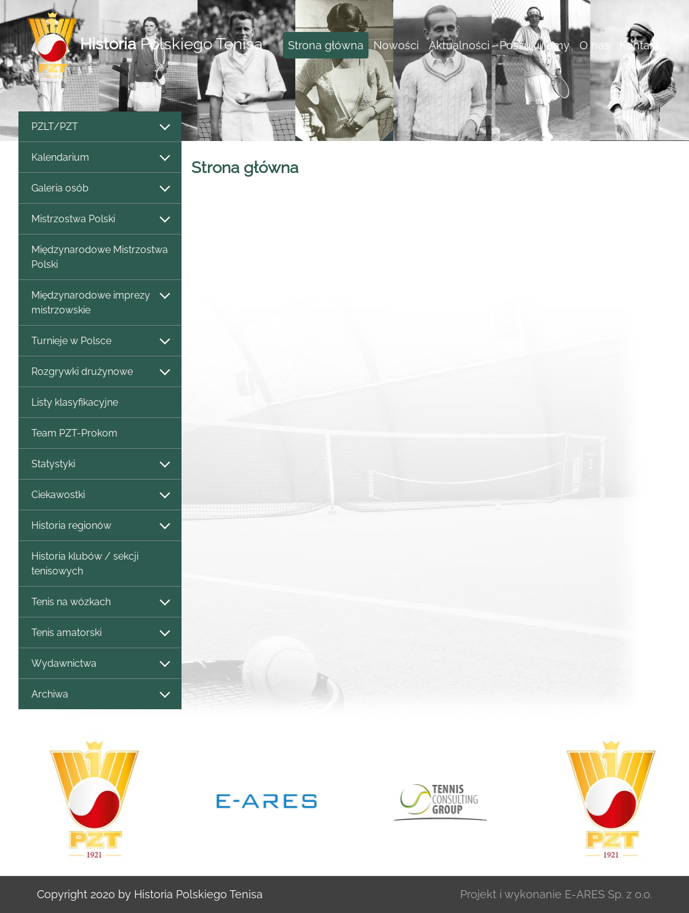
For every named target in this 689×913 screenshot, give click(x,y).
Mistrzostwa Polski (100, 219)
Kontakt (639, 45)
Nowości (396, 45)
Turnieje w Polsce (100, 341)
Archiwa (100, 694)
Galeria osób (100, 188)
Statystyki (100, 464)
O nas (594, 45)
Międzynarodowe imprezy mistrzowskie (100, 302)
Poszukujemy (535, 45)
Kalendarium (100, 157)
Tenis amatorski (100, 633)
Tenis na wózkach (100, 602)
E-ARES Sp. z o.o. (608, 894)
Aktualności (459, 45)
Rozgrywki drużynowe (100, 372)
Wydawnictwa (100, 664)
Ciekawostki (100, 495)
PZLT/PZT (100, 127)
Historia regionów (100, 526)
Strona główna (326, 45)
